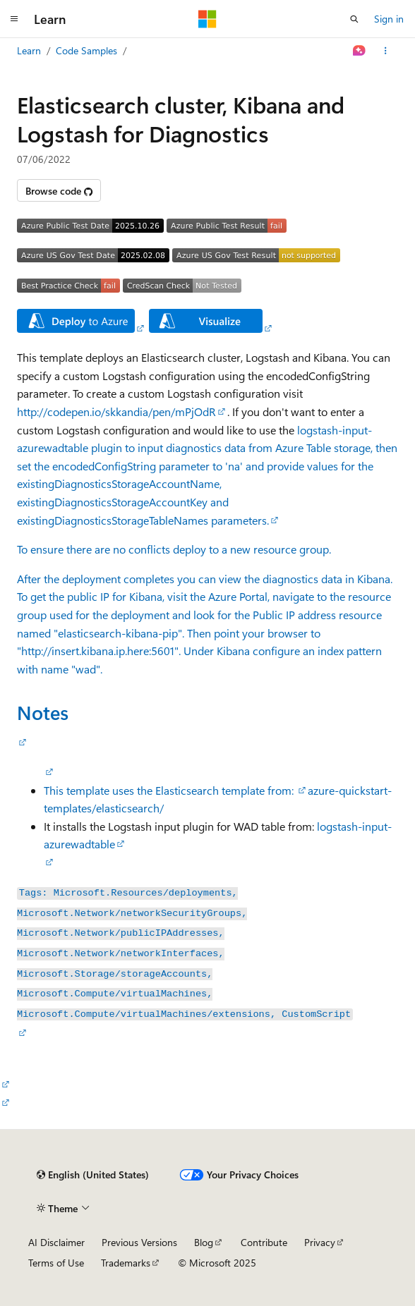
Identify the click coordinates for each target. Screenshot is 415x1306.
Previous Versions (139, 1242)
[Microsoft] (207, 19)
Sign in (389, 18)
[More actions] (385, 50)
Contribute (264, 1242)
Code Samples (86, 50)
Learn (29, 50)
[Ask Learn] (359, 50)
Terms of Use (56, 1262)
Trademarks (125, 1262)
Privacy (319, 1242)
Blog (203, 1242)
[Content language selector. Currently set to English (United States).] (92, 1175)
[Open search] (354, 19)
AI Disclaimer (56, 1242)
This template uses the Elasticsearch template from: (170, 790)
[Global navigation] (14, 19)
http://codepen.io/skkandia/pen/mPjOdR (116, 411)
